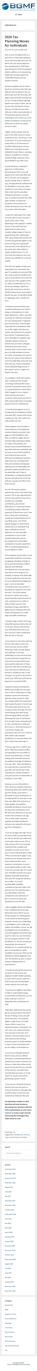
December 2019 (10, 1246)
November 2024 (10, 1169)
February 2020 (9, 1237)
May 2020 (8, 1223)
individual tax (18, 1135)
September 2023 (10, 1178)
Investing (8, 1323)
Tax (14, 1132)
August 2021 (9, 1187)
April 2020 (8, 1228)
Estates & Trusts (10, 1314)
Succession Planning (12, 1346)
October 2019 (9, 1255)
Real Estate (9, 1337)
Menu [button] (20, 14)
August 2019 (9, 1264)
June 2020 (8, 1219)
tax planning (13, 1137)
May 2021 (8, 1196)
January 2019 (9, 1282)
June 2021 (8, 1192)
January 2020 (9, 1241)
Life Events (8, 1328)
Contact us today (12, 1113)
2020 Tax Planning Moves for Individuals (17, 41)
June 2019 (8, 1273)
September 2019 (10, 1259)
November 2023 (10, 1174)
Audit (6, 1310)
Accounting (9, 1305)
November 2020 (10, 1205)
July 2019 (8, 1268)
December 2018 (10, 1286)
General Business (10, 1319)
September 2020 (10, 1214)
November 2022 (10, 1183)
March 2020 (8, 1232)
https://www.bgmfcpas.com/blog (18, 1364)
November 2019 (10, 1250)
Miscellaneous (9, 1332)
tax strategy (22, 1137)
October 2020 (9, 1210)
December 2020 (10, 1201)
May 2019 (8, 1277)
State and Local (10, 1341)
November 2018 (10, 1291)
